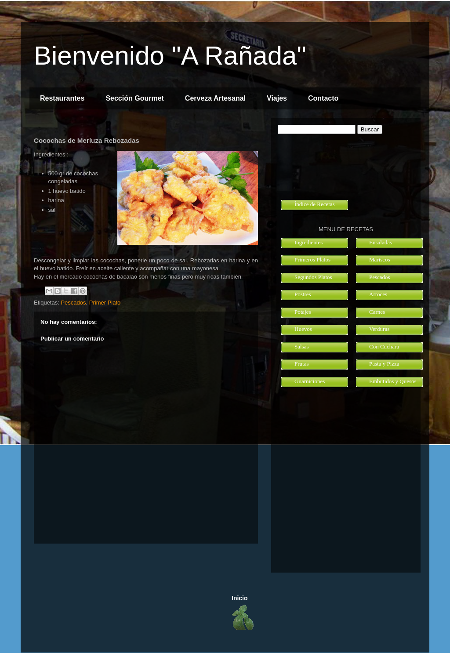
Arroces (378, 294)
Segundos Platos (313, 277)
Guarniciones (309, 381)
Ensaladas (380, 242)
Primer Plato (105, 302)
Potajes (302, 311)
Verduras (379, 329)
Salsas (301, 346)
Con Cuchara (384, 346)
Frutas (301, 363)
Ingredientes (308, 242)
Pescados (73, 302)
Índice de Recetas (314, 204)
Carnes (377, 311)
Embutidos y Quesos (393, 381)
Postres (302, 294)
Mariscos (379, 259)
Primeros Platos (312, 259)
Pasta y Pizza (384, 363)
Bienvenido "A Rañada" (170, 55)
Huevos (303, 329)
